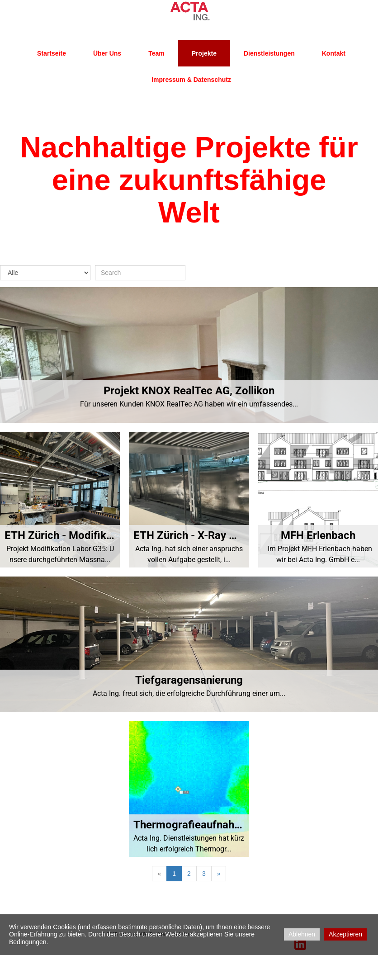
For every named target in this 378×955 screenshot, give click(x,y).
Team (156, 53)
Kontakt (333, 53)
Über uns (107, 53)
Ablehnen (301, 934)
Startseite (51, 53)
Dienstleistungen (269, 53)
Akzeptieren (345, 934)
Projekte (204, 53)
